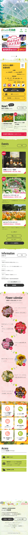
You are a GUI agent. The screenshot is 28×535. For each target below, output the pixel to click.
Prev (0, 44)
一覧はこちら (14, 235)
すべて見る (21, 107)
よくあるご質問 (20, 519)
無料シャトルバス (15, 94)
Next (27, 44)
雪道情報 (13, 98)
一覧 (21, 145)
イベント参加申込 (14, 243)
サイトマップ (8, 522)
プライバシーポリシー (13, 524)
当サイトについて (16, 522)
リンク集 (13, 527)
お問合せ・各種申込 (8, 519)
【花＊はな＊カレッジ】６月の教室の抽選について (11, 266)
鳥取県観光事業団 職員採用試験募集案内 (10, 278)
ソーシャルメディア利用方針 (10, 526)
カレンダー (13, 239)
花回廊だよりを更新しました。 (7, 270)
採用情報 (14, 285)
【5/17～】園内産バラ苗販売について (9, 274)
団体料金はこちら (20, 74)
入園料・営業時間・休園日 (18, 82)
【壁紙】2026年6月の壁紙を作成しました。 (10, 262)
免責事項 (20, 526)
